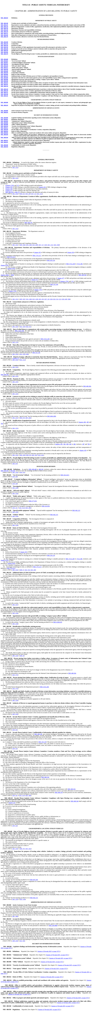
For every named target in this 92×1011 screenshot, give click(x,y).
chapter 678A (4, 265)
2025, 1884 (28, 795)
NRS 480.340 (4, 49)
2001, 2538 (15, 613)
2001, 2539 (15, 700)
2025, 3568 (56, 245)
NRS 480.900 (4, 117)
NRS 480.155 (4, 33)
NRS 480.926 (4, 133)
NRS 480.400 (4, 59)
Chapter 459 (8, 189)
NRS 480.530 (4, 90)
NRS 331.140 (54, 284)
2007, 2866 (15, 916)
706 (2, 423)
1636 (45, 245)
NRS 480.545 (4, 96)
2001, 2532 (15, 167)
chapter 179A (38, 289)
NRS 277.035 (33, 501)
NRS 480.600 (4, 102)
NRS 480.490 (4, 79)
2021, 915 (28, 326)
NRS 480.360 (4, 52)
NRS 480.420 (4, 66)
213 (18, 185)
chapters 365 (59, 444)
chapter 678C (11, 268)
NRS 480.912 (4, 128)
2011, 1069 (29, 245)
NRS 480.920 (4, 129)
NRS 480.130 (4, 28)
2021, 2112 (39, 194)
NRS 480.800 (4, 110)
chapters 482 (82, 422)
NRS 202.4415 (65, 475)
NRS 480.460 (4, 74)
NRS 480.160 (4, 35)
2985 (27, 354)
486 (74, 444)
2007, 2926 (22, 245)
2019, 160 (14, 476)
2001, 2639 (22, 455)
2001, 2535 (15, 367)
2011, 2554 (22, 354)
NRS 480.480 (4, 77)
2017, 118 (46, 299)
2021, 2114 (22, 360)
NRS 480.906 (4, 123)
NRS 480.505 (4, 84)
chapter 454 (42, 187)
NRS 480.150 (4, 31)
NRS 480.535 (4, 92)
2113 (60, 299)
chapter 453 (37, 252)
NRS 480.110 (4, 25)
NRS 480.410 (4, 64)
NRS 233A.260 (19, 330)
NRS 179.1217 (37, 255)
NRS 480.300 (4, 42)
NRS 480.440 (4, 71)
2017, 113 (33, 194)
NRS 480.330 (4, 47)
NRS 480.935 (4, 142)
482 (70, 444)
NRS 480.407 (4, 62)
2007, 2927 (22, 299)
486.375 (17, 192)
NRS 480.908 (4, 124)
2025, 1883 (28, 508)
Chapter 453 (8, 187)
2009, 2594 (15, 941)
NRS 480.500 (4, 81)
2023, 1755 (15, 342)
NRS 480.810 (4, 112)
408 (67, 444)
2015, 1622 (28, 848)
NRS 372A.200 (70, 264)
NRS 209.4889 (53, 925)
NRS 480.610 (4, 105)
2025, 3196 (22, 899)
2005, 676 (22, 418)
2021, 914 (55, 299)
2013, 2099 (35, 245)
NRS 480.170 (4, 36)
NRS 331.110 (36, 352)
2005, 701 (22, 848)
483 (88, 422)
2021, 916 (27, 570)
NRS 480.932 (4, 140)
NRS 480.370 (4, 54)
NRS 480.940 (4, 145)
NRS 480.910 (4, 126)
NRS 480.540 (4, 94)
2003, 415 (22, 194)
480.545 (41, 469)
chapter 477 (60, 278)
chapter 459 (83, 450)
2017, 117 (41, 245)
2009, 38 (22, 655)
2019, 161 (14, 508)
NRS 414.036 (46, 506)
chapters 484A (5, 275)
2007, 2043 (28, 418)
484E (12, 275)
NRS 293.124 (51, 260)
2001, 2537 (15, 604)
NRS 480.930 (4, 137)
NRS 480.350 (4, 50)
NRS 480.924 (4, 131)
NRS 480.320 (4, 45)
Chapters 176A (9, 185)
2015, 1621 (41, 455)
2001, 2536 (15, 455)
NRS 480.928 (4, 134)
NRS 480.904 (4, 121)
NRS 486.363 (9, 192)
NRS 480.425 (4, 67)
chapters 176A (64, 281)
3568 (69, 299)
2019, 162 (14, 825)
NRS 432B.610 (57, 622)
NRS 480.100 (4, 23)
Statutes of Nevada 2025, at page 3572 (49, 951)
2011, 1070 (22, 326)
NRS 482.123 (76, 510)
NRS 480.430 (4, 69)
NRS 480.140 (4, 30)
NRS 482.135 (54, 514)
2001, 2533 (15, 245)
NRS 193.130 (42, 742)
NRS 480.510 (4, 86)
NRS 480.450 (4, 72)
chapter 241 (12, 802)
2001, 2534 (15, 326)
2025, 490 (32, 570)
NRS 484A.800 (51, 416)
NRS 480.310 (4, 43)
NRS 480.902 (4, 119)
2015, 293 (27, 194)
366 (64, 444)
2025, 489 (64, 299)
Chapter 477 (8, 190)
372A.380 (80, 264)
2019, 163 (22, 472)
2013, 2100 (35, 299)
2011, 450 (22, 941)
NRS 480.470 (4, 76)
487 (83, 444)
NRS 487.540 (34, 879)
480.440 (12, 471)
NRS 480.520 (4, 89)
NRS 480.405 (4, 61)
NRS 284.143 (28, 222)
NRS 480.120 (4, 26)
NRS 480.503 (4, 82)
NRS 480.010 (4, 18)
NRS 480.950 (4, 146)
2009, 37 (22, 570)
